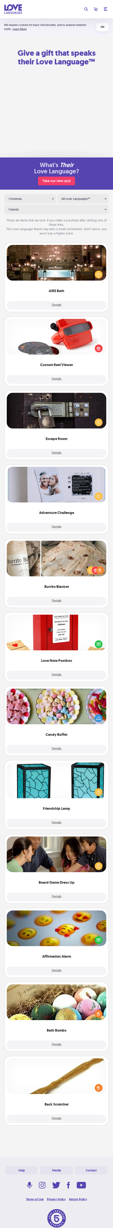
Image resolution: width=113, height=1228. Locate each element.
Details (56, 305)
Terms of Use (35, 1199)
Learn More (20, 29)
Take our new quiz (56, 181)
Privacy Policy (56, 1199)
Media (56, 1170)
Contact (91, 1170)
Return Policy (78, 1199)
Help (21, 1170)
